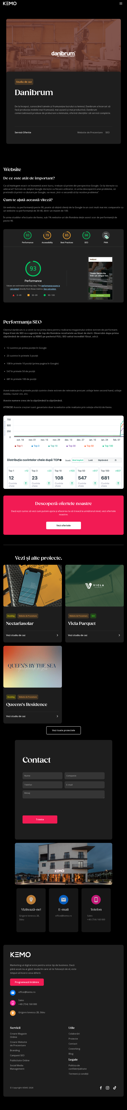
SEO (93, 616)
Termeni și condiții (78, 1073)
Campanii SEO (17, 1055)
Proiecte (73, 1038)
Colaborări (74, 1033)
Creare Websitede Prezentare (18, 1044)
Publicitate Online (19, 1060)
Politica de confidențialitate (78, 1067)
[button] (121, 3)
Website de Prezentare (28, 616)
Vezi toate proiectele (63, 730)
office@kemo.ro (63, 915)
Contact (73, 1043)
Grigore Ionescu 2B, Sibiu (31, 1012)
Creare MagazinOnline (18, 1035)
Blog (71, 1053)
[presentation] (44, 807)
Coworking (74, 1048)
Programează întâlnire (27, 982)
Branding (11, 616)
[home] (10, 3)
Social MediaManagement (17, 1067)
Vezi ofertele (63, 525)
